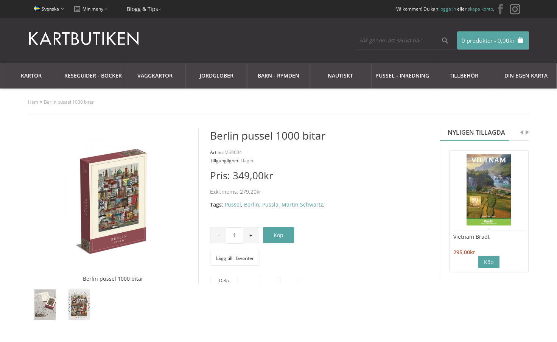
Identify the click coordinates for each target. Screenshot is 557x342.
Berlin (251, 204)
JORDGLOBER (216, 75)
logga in (447, 9)
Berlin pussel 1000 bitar (69, 102)
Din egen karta (526, 75)
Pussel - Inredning (402, 75)
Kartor (31, 75)
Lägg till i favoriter (235, 258)
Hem (33, 102)
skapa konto (480, 9)
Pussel (233, 204)
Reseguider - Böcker (93, 75)
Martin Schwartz (302, 204)
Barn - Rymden (278, 75)
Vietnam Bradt (471, 236)
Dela (224, 280)
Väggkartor (155, 75)
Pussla (270, 204)
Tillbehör (464, 75)
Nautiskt (340, 75)
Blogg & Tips (142, 8)
